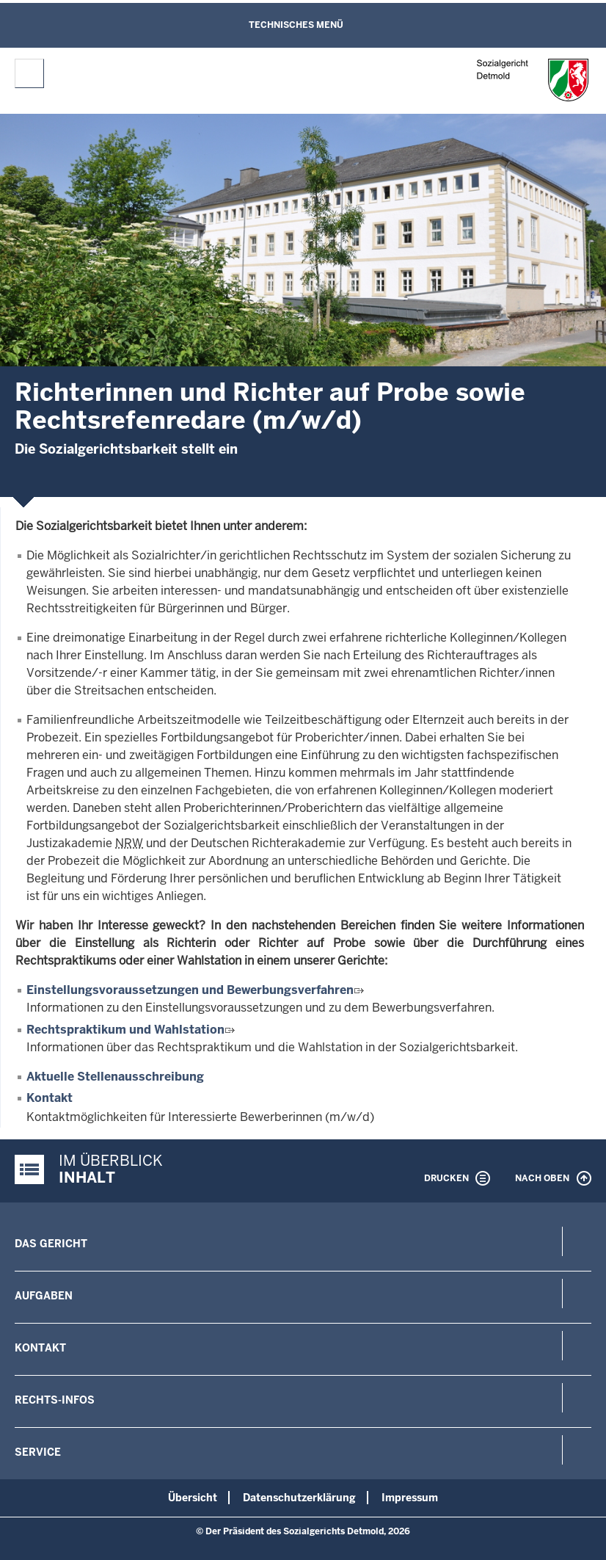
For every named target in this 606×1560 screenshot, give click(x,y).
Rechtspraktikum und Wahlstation (125, 1029)
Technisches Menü (296, 25)
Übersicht (192, 1497)
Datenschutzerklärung (299, 1497)
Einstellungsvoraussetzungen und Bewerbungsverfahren (190, 990)
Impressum (410, 1497)
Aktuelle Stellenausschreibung (115, 1076)
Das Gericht (51, 1243)
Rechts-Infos (55, 1400)
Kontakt (49, 1098)
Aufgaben (44, 1295)
